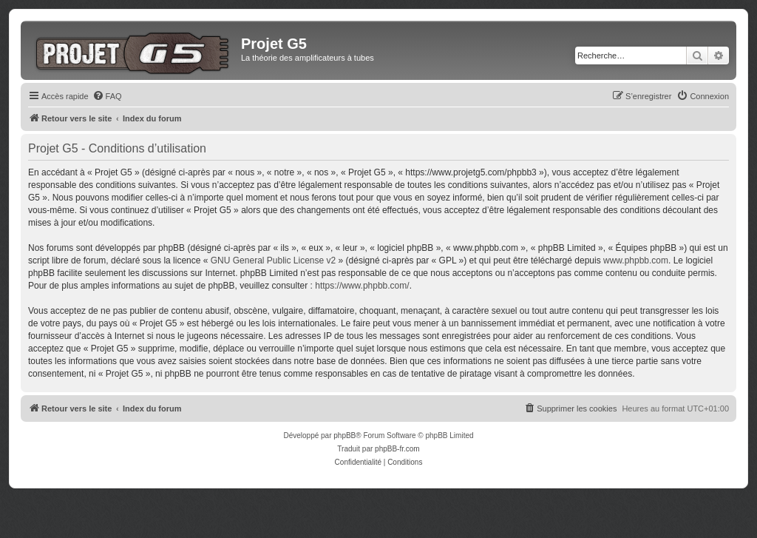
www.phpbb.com (635, 260)
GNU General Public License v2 (273, 260)
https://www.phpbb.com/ (362, 285)
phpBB (344, 435)
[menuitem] (107, 96)
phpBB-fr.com (397, 449)
